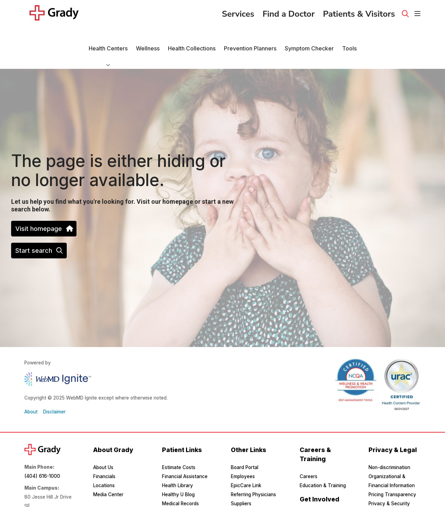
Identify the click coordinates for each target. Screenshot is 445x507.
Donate (308, 498)
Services (238, 11)
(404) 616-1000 (42, 457)
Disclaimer (54, 393)
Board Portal (244, 448)
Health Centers (108, 35)
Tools (349, 35)
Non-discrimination (389, 448)
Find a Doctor (288, 11)
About (31, 393)
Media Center (108, 475)
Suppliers (241, 485)
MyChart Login (178, 494)
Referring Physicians (253, 475)
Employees (243, 457)
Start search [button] (39, 231)
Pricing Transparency (392, 475)
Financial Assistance (185, 457)
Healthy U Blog (178, 475)
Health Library (177, 466)
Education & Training (323, 466)
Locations (104, 466)
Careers (308, 457)
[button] (417, 13)
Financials (104, 457)
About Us (103, 448)
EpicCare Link (246, 466)
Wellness (148, 35)
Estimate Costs (178, 448)
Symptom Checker (309, 35)
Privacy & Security (389, 485)
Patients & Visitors (359, 11)
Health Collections (192, 35)
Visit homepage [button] (43, 210)
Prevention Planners (250, 35)
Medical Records (180, 485)
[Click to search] (405, 13)
